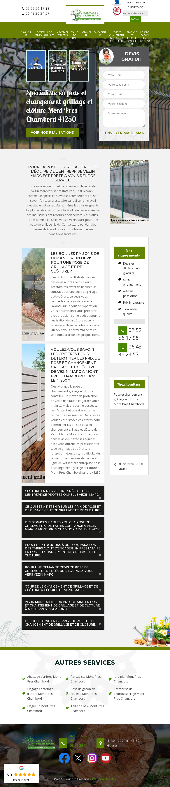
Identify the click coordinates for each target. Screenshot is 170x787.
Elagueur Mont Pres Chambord (38, 708)
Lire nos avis (21, 780)
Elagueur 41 (25, 34)
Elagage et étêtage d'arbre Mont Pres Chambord (37, 694)
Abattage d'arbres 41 (62, 35)
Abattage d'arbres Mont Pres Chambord (41, 679)
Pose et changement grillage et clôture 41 (116, 36)
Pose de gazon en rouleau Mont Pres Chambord (81, 694)
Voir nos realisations (52, 132)
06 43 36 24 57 (35, 13)
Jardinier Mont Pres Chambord (125, 679)
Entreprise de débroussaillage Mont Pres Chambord (126, 694)
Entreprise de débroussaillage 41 (44, 35)
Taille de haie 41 (74, 36)
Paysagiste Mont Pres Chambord (83, 679)
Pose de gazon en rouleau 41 (145, 38)
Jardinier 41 (86, 34)
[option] (36, 66)
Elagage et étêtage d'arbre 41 (132, 38)
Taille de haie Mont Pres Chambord (85, 708)
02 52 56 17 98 (35, 8)
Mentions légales (104, 779)
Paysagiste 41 (100, 34)
